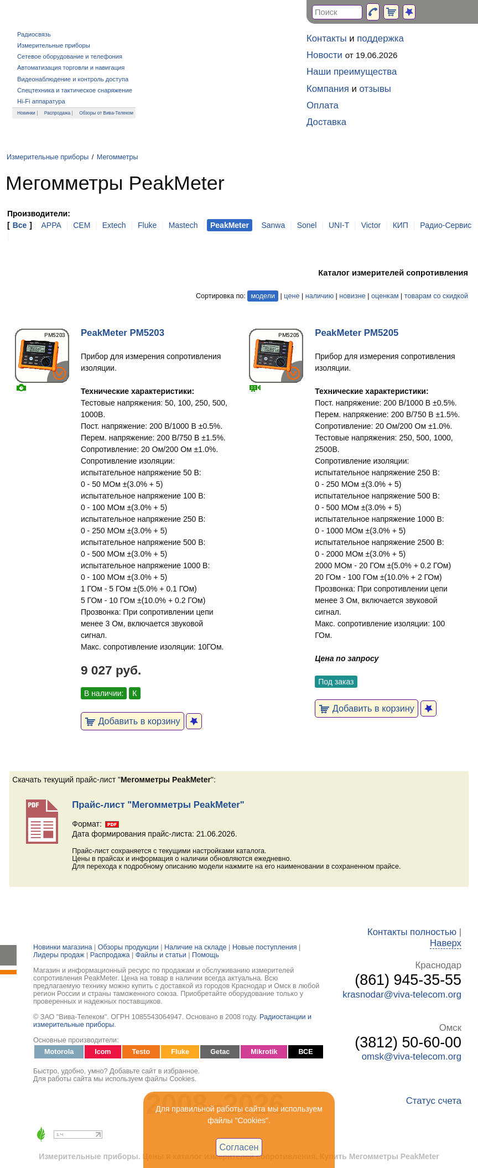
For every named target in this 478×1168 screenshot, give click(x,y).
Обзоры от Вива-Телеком (106, 113)
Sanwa (273, 225)
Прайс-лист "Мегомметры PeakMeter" (158, 805)
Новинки (26, 113)
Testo (141, 1052)
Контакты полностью (411, 932)
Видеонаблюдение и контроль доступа (72, 79)
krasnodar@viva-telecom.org (401, 994)
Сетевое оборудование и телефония (69, 56)
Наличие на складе (195, 947)
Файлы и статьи (161, 955)
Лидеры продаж (59, 955)
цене (291, 296)
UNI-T (339, 225)
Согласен (239, 1147)
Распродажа (57, 113)
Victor (371, 225)
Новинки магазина (62, 947)
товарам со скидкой (436, 296)
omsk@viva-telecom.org (411, 1056)
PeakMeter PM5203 (122, 333)
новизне (352, 296)
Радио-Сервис (445, 225)
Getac (220, 1052)
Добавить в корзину (132, 721)
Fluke (147, 225)
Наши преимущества (351, 71)
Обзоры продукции (128, 947)
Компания (327, 89)
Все (20, 225)
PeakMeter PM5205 (356, 333)
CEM (81, 225)
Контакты (326, 38)
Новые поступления (264, 947)
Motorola (59, 1052)
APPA (51, 225)
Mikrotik (264, 1052)
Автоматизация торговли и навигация (70, 67)
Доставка (326, 122)
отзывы (375, 89)
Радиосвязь (34, 34)
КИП (400, 225)
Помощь (205, 955)
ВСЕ (305, 1052)
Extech (114, 225)
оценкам (384, 296)
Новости (324, 55)
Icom (103, 1052)
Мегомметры (117, 157)
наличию (319, 296)
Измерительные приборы (53, 45)
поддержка (380, 38)
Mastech (183, 225)
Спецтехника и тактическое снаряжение (74, 90)
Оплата (322, 105)
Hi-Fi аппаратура (41, 101)
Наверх (445, 943)
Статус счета (433, 1101)
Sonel (307, 225)
